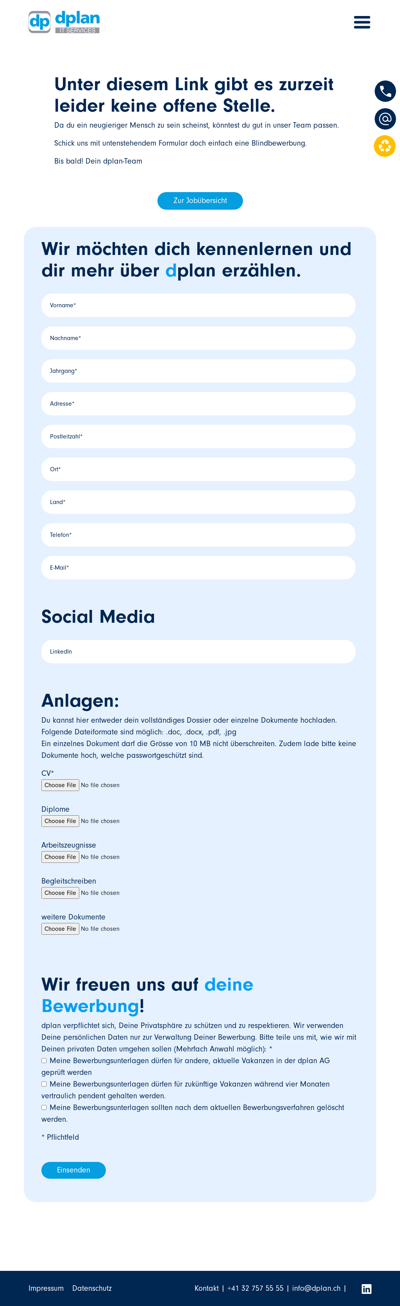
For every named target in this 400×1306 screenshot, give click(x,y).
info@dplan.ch (316, 1288)
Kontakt (207, 1288)
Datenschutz (92, 1288)
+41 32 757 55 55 (255, 1288)
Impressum (46, 1288)
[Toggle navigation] (362, 22)
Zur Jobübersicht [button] (200, 200)
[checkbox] (198, 1090)
